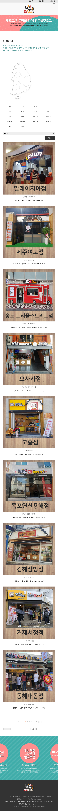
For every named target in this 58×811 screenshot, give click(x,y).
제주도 (22, 126)
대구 (48, 107)
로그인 (31, 1)
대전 (22, 111)
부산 (35, 107)
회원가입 (41, 1)
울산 (35, 111)
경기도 (22, 116)
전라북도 (22, 121)
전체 (10, 107)
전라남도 (9, 121)
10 (36, 722)
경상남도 (35, 116)
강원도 (9, 126)
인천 (10, 111)
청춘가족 (52, 1)
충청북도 (48, 121)
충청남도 (35, 121)
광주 (48, 111)
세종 (10, 116)
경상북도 (48, 116)
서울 (22, 107)
